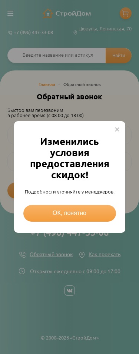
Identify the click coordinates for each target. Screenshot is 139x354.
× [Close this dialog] (117, 129)
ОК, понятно (69, 213)
